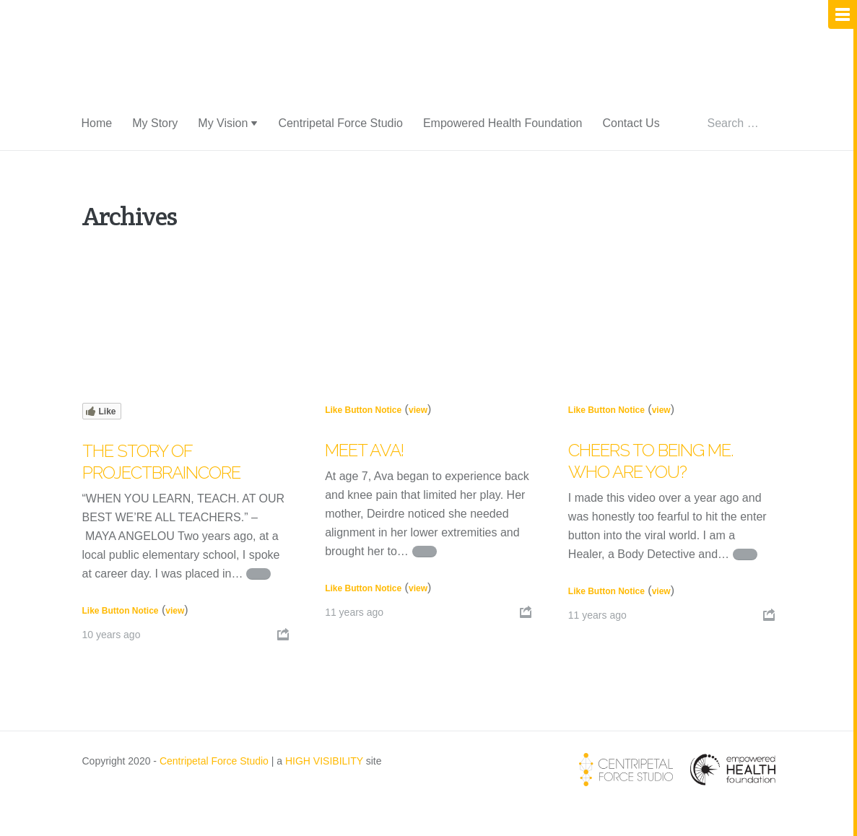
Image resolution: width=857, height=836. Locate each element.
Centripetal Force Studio (340, 123)
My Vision (223, 123)
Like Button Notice (120, 611)
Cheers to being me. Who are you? (651, 461)
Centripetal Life (178, 66)
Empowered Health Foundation (503, 123)
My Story (155, 123)
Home (97, 123)
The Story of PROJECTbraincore (161, 461)
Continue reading (258, 574)
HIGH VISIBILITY (324, 761)
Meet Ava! (364, 450)
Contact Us (630, 123)
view (174, 611)
